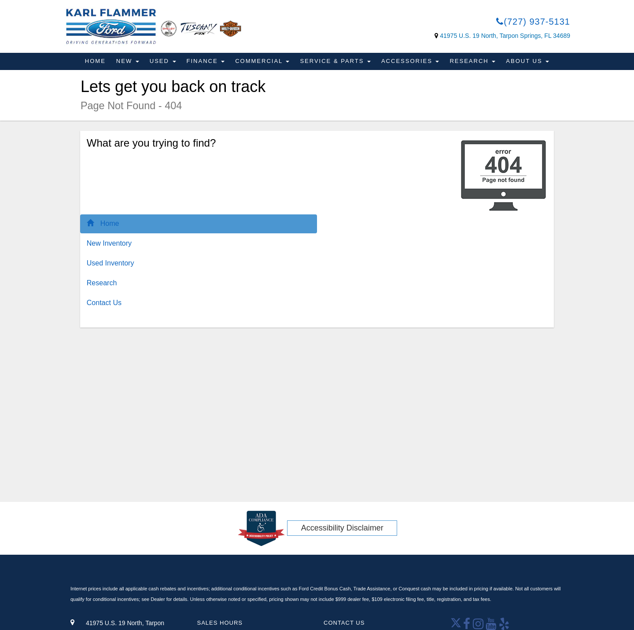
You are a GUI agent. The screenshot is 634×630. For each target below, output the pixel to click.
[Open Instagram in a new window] (479, 626)
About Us (527, 61)
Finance (206, 61)
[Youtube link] (491, 626)
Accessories (410, 61)
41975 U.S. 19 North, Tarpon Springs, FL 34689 (505, 35)
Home (95, 61)
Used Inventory (110, 263)
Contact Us (104, 302)
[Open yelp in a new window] (504, 626)
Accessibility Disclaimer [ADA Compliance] (342, 527)
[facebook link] (467, 626)
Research (472, 61)
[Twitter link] (457, 626)
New (127, 61)
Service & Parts (335, 61)
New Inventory (109, 243)
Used (163, 61)
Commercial (262, 61)
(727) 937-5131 (533, 21)
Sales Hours (220, 622)
